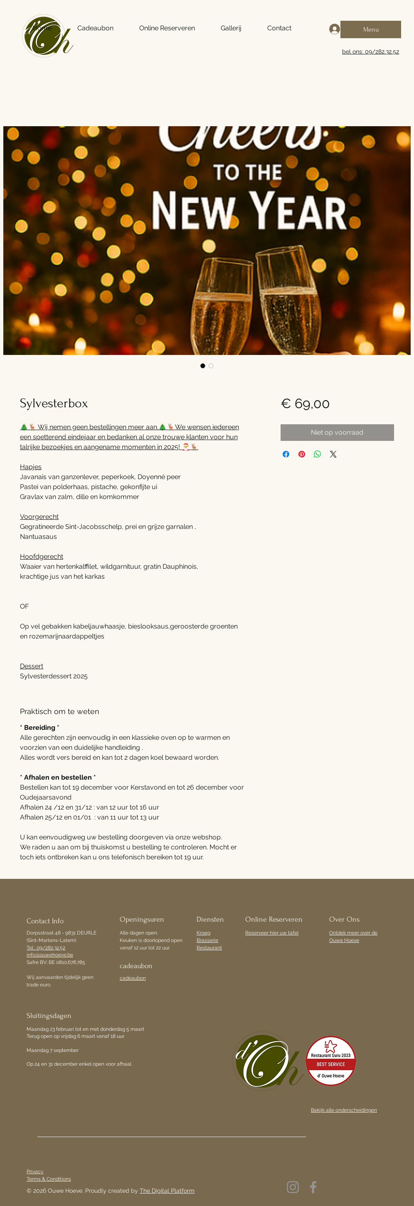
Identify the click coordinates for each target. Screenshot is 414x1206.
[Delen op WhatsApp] (318, 454)
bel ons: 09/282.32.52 (370, 51)
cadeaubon (133, 978)
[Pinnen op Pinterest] (302, 454)
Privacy (35, 1171)
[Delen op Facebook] (286, 454)
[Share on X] (333, 454)
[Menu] (370, 29)
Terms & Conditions (49, 1179)
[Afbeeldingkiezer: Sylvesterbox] (203, 366)
